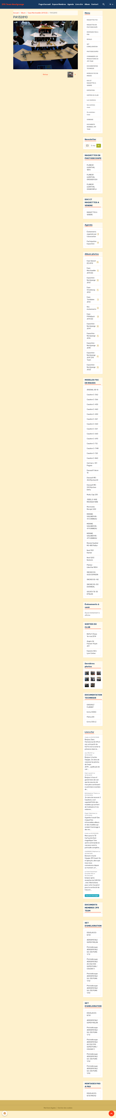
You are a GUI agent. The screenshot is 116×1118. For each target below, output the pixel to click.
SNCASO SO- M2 (93, 587)
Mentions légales (50, 1115)
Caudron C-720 (92, 461)
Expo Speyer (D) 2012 (93, 269)
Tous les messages (92, 903)
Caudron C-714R (93, 456)
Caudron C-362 (92, 402)
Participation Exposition (93, 250)
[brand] (13, 4)
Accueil (16, 13)
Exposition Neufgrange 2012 (93, 287)
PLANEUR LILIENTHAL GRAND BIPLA (92, 194)
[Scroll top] (111, 1113)
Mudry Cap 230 (92, 502)
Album (87, 4)
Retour (45, 75)
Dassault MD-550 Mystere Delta (92, 494)
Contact (94, 4)
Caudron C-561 (92, 436)
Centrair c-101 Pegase (92, 471)
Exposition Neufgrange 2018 (93, 352)
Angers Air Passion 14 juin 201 (92, 651)
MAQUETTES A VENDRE (92, 221)
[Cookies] (4, 1113)
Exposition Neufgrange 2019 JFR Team (93, 363)
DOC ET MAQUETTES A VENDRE (92, 87)
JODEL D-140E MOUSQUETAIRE (92, 508)
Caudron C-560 (92, 431)
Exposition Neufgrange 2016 (93, 343)
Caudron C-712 (92, 451)
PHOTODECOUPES (93, 54)
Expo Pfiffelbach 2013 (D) (93, 323)
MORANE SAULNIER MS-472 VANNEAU (92, 523)
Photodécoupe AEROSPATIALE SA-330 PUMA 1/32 (92, 984)
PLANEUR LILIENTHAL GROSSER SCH (92, 184)
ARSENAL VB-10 (92, 397)
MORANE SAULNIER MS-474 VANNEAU (92, 533)
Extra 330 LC (91, 729)
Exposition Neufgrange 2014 (93, 333)
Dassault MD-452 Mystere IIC (92, 486)
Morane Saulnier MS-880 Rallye (92, 551)
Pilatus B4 (90, 724)
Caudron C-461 (92, 426)
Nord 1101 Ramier (90, 559)
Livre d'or (79, 4)
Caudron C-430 (92, 412)
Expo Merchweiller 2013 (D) (38, 13)
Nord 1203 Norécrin (90, 566)
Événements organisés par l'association (93, 241)
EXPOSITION (91, 95)
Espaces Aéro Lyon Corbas (92, 659)
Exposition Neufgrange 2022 (93, 374)
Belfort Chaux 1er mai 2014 (92, 642)
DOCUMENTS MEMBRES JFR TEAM (92, 134)
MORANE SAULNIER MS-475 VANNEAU (92, 543)
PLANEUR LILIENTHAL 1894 (91, 174)
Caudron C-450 (92, 421)
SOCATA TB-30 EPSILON (92, 600)
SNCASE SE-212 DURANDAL (92, 593)
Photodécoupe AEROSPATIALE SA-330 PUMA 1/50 (92, 996)
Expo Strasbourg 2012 (93, 297)
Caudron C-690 (92, 446)
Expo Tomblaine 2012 (93, 306)
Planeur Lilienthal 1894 (92, 573)
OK (99, 153)
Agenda (71, 4)
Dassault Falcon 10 (92, 479)
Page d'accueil (45, 4)
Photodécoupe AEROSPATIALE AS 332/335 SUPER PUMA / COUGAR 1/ (92, 971)
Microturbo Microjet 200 (91, 515)
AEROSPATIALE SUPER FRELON (92, 948)
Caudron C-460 (92, 416)
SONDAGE (90, 127)
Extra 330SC (91, 719)
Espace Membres (59, 4)
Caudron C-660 (92, 441)
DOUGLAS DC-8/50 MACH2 (92, 1102)
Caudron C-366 (92, 407)
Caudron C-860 (92, 465)
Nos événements (93, 315)
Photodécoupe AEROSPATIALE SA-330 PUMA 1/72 (92, 957)
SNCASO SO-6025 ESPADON (92, 580)
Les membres (92, 107)
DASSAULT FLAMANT (90, 713)
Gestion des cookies (65, 1115)
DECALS (90, 42)
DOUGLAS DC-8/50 (92, 941)
